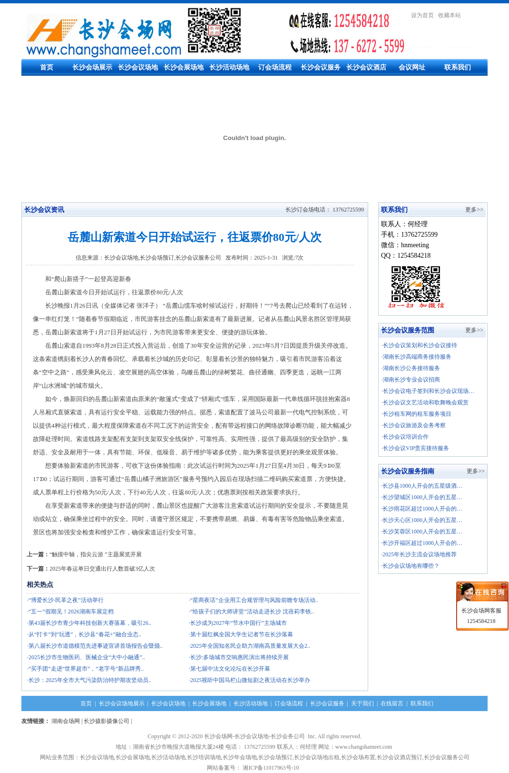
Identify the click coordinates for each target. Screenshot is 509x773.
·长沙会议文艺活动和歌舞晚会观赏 (425, 402)
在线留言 (392, 703)
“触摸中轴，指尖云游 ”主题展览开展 (95, 554)
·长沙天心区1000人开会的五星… (421, 520)
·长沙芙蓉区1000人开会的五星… (421, 531)
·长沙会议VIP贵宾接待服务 (415, 448)
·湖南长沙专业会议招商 (411, 379)
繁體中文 (476, 15)
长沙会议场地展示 (122, 703)
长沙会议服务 (321, 67)
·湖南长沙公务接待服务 (411, 368)
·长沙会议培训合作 (405, 436)
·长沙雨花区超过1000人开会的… (421, 508)
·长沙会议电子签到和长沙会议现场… (428, 391)
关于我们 (362, 703)
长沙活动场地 (229, 67)
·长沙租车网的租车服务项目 (416, 414)
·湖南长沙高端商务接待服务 (416, 356)
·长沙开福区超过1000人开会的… (421, 543)
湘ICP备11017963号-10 (272, 767)
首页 (46, 67)
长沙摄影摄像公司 (106, 721)
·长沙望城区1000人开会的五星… (421, 497)
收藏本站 (449, 15)
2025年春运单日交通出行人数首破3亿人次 (102, 568)
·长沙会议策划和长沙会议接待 (419, 345)
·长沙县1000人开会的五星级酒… (421, 485)
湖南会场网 (65, 721)
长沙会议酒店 (366, 67)
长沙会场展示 (92, 67)
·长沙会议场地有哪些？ (410, 565)
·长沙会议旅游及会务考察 (414, 425)
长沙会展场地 (184, 67)
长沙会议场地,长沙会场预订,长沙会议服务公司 (162, 257)
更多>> (474, 209)
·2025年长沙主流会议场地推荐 (419, 554)
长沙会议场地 (138, 67)
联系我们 (457, 67)
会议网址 (412, 67)
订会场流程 (275, 67)
